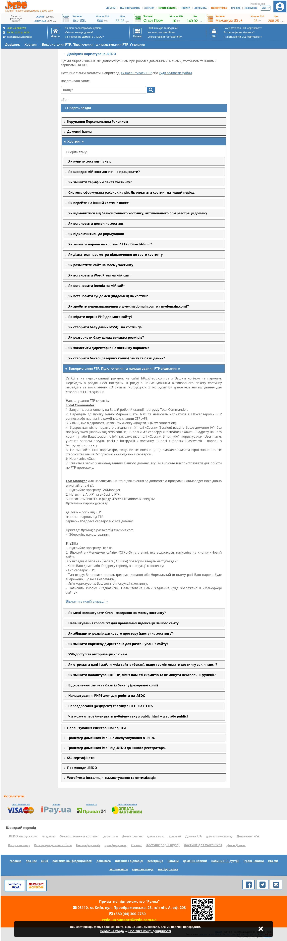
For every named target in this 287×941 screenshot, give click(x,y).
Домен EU (175, 836)
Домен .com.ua (132, 836)
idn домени (48, 836)
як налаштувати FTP (136, 73)
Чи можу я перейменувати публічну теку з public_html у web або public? (127, 716)
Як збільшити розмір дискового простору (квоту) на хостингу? (120, 633)
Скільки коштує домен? (79, 32)
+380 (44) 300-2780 (130, 913)
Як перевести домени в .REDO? (84, 36)
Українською (258, 3)
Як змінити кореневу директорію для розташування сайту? (117, 644)
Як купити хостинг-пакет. (89, 161)
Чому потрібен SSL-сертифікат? (243, 27)
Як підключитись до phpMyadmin (95, 234)
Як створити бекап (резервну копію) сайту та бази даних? (116, 358)
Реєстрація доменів (88, 845)
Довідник (12, 44)
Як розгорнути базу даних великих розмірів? (105, 337)
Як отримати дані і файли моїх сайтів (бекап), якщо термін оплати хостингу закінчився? (142, 664)
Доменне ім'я (248, 836)
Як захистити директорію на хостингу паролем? (108, 348)
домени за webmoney (219, 836)
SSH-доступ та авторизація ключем (97, 654)
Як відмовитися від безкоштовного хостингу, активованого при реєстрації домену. (137, 213)
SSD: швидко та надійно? (162, 27)
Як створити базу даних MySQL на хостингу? (104, 327)
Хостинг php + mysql (163, 845)
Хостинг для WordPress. (161, 32)
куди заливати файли (175, 73)
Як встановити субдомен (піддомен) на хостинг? (108, 296)
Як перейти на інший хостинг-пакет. (98, 203)
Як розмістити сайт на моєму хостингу (100, 265)
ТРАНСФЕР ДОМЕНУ (130, 8)
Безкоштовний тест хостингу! (164, 36)
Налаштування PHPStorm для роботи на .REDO (106, 695)
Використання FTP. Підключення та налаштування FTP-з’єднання (93, 44)
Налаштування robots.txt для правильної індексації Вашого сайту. (123, 623)
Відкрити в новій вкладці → (87, 601)
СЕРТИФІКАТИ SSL (167, 8)
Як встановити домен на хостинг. (95, 223)
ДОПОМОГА (201, 8)
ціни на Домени (236, 845)
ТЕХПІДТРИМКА (219, 8)
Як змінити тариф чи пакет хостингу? (99, 182)
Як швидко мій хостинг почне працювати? (103, 172)
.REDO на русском (22, 836)
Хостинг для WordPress (203, 845)
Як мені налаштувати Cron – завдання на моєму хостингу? (116, 613)
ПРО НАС (235, 8)
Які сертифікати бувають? (239, 32)
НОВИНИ (185, 8)
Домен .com (110, 836)
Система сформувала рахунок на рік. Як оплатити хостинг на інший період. (131, 192)
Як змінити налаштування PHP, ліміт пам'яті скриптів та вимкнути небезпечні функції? (141, 675)
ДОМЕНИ (111, 8)
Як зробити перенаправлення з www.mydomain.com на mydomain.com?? (128, 306)
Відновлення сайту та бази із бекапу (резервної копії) (112, 685)
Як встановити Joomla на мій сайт (96, 285)
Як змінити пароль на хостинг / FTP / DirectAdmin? (109, 244)
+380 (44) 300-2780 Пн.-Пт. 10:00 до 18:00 (17, 32)
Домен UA (193, 836)
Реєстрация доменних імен (53, 845)
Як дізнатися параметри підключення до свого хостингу (115, 254)
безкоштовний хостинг (79, 836)
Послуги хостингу (19, 845)
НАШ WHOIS (251, 8)
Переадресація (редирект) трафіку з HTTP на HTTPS (110, 706)
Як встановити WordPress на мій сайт (99, 275)
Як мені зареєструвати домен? (83, 27)
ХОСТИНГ (149, 8)
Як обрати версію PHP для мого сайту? (99, 317)
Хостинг (31, 44)
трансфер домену (115, 845)
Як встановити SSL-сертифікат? (243, 36)
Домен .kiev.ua (155, 836)
